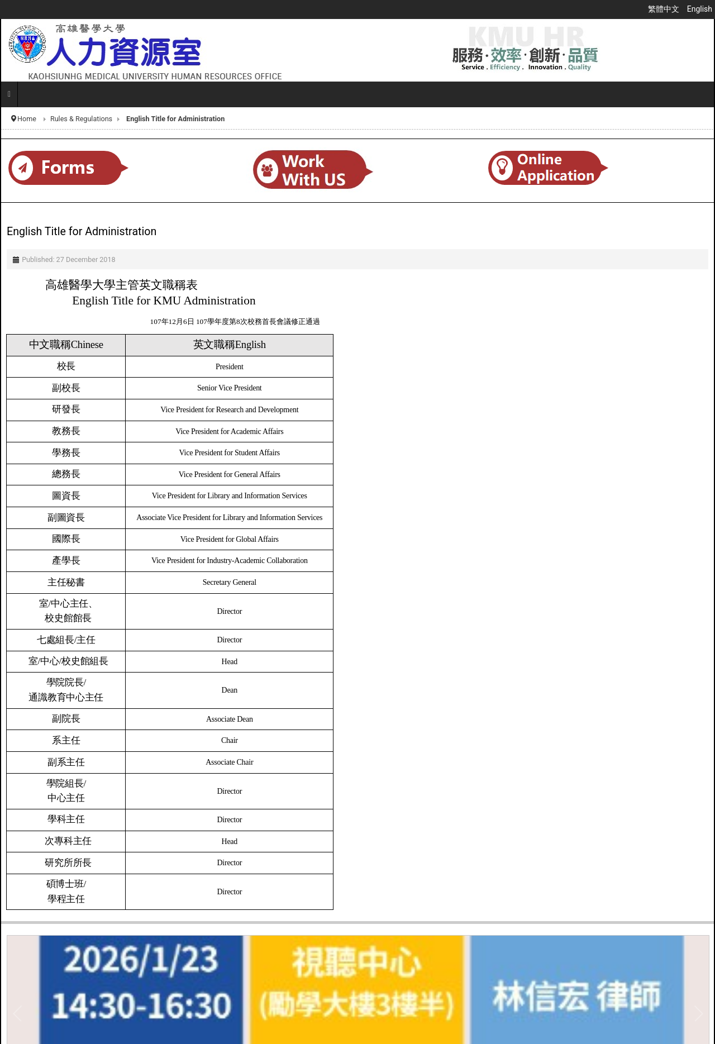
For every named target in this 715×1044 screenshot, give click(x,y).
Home (26, 119)
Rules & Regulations (81, 119)
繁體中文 (664, 8)
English (699, 8)
